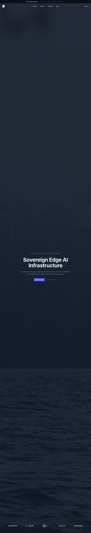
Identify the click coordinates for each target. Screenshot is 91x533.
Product (35, 6)
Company (50, 6)
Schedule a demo (39, 279)
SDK (57, 6)
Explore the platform (52, 279)
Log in (87, 6)
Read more (58, 253)
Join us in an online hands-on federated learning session (45, 1)
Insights (42, 6)
